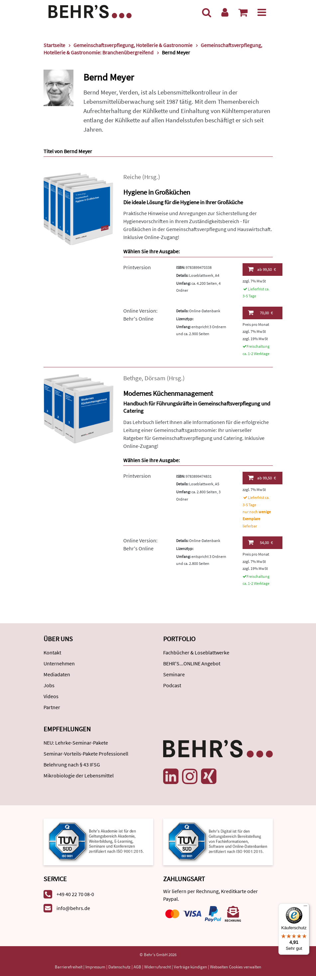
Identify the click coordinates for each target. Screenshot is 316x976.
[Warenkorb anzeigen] (243, 12)
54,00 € (260, 542)
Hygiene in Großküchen (156, 192)
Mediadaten (57, 674)
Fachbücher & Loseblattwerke (196, 652)
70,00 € (260, 313)
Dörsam (155, 378)
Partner (52, 707)
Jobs (49, 685)
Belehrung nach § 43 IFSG (72, 764)
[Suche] (206, 12)
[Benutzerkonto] (224, 12)
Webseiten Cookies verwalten (235, 967)
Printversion (137, 267)
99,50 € (262, 269)
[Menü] (262, 12)
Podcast (172, 685)
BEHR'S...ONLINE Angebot (191, 663)
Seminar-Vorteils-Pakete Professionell (86, 753)
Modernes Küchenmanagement (168, 393)
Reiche (132, 177)
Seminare (174, 674)
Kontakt (52, 652)
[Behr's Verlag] (90, 11)
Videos (51, 696)
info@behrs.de (73, 908)
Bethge (132, 378)
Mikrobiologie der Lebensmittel (79, 775)
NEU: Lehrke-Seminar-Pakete (76, 742)
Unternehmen (59, 663)
